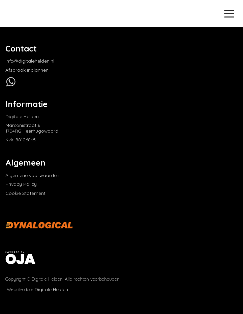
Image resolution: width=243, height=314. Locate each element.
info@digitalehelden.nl (29, 61)
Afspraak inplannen (27, 70)
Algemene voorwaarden (32, 175)
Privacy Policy (21, 184)
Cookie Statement (25, 193)
